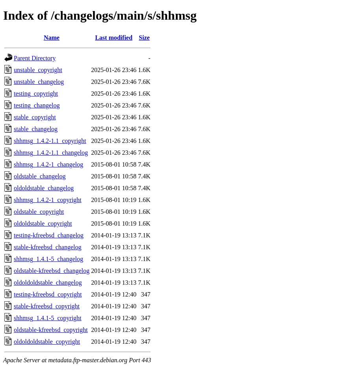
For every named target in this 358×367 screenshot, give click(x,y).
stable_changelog (36, 129)
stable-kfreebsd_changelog (47, 247)
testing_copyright (36, 93)
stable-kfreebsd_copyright (47, 306)
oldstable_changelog (40, 176)
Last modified (113, 37)
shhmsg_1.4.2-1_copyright (48, 199)
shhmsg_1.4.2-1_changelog (48, 164)
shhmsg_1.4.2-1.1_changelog (51, 152)
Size (144, 37)
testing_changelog (37, 105)
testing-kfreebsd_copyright (48, 294)
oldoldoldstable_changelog (48, 282)
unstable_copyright (38, 70)
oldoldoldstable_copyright (47, 341)
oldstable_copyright (39, 211)
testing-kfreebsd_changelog (49, 235)
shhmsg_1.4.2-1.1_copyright (50, 140)
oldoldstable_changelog (44, 188)
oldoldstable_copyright (43, 223)
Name (52, 37)
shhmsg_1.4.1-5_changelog (48, 259)
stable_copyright (35, 117)
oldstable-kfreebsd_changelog (52, 270)
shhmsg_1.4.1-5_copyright (48, 318)
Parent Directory (35, 58)
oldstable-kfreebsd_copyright (51, 329)
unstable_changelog (39, 81)
